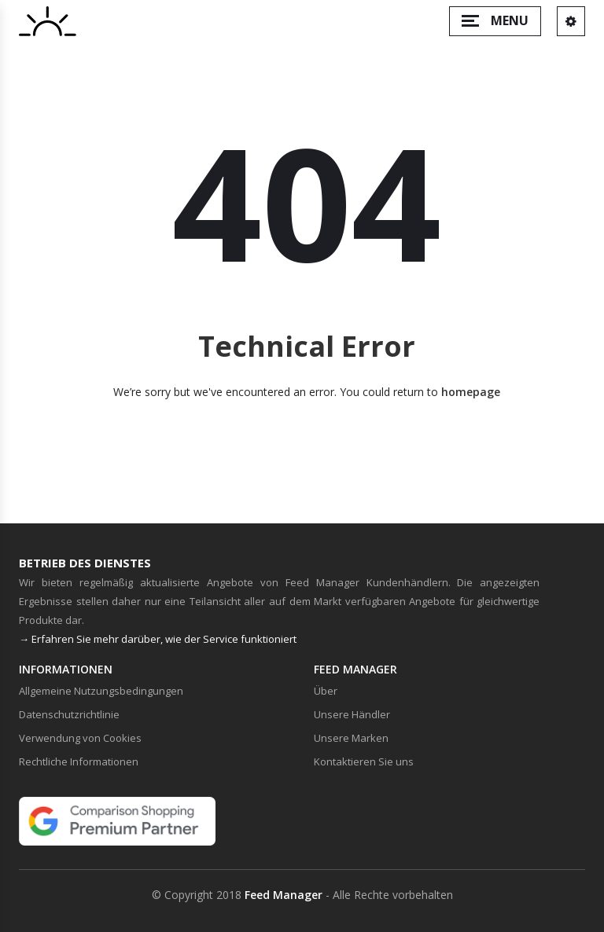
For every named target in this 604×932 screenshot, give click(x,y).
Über (325, 691)
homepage (470, 391)
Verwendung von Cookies (80, 738)
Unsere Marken (351, 738)
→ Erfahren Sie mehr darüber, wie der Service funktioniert (157, 639)
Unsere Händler (352, 714)
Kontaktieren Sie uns (364, 761)
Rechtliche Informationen (78, 761)
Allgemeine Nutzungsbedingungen (101, 691)
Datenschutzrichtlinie (69, 714)
